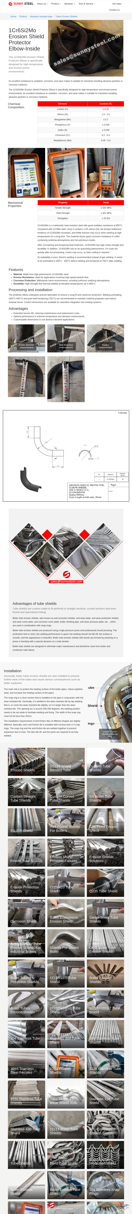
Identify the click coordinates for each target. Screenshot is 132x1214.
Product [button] (56, 4)
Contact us (114, 10)
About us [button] (42, 4)
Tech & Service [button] (87, 4)
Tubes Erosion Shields (66, 16)
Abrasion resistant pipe (41, 16)
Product (23, 16)
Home (13, 16)
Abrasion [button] (69, 4)
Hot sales (117, 4)
